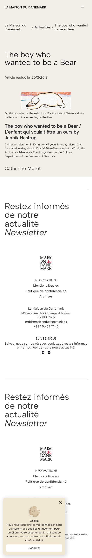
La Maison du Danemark (15, 27)
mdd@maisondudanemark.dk (46, 322)
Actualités (42, 27)
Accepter (34, 548)
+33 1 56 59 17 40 (46, 326)
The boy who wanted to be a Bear (71, 27)
